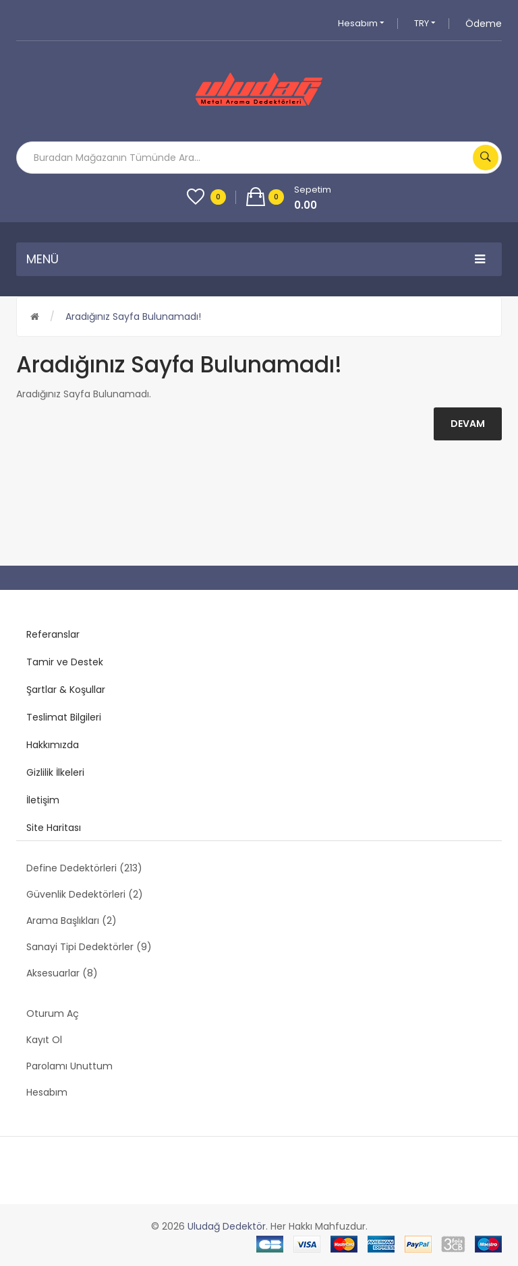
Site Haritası (53, 827)
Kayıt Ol (44, 1039)
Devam (468, 423)
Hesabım (361, 23)
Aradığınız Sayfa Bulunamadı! (133, 316)
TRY (425, 23)
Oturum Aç (52, 1013)
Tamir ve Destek (64, 662)
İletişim (42, 800)
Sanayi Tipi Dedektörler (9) (89, 947)
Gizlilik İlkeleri (55, 772)
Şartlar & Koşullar (65, 689)
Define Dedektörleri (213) (84, 868)
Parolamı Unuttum (69, 1066)
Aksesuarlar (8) (62, 973)
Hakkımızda (52, 745)
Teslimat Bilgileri (63, 717)
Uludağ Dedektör (227, 1226)
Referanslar (53, 634)
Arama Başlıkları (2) (71, 920)
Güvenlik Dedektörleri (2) (84, 894)
